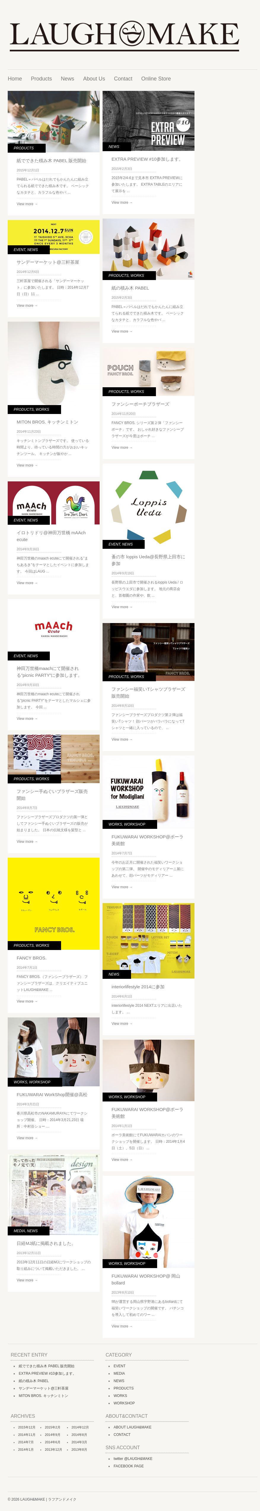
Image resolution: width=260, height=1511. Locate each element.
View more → (27, 204)
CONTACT (122, 1435)
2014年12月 (80, 1427)
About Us (94, 79)
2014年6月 (52, 1442)
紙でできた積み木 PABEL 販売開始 (51, 160)
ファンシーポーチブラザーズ (140, 404)
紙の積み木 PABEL (130, 287)
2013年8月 (79, 1449)
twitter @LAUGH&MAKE (133, 1459)
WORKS (137, 276)
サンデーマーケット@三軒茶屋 (48, 262)
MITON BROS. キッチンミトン (47, 421)
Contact (123, 79)
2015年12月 (27, 1427)
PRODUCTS (24, 148)
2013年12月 (53, 1449)
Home (15, 79)
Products (41, 79)
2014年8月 (79, 1434)
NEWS (114, 147)
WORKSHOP (134, 824)
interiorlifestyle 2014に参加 (137, 986)
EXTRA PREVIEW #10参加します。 (147, 159)
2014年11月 (27, 1434)
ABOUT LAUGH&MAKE (132, 1427)
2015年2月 (52, 1427)
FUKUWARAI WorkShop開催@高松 (52, 1094)
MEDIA (19, 1231)
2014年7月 (26, 1442)
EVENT (19, 250)
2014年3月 (79, 1442)
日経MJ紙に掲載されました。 (46, 1243)
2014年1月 (26, 1449)
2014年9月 (52, 1434)
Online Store (156, 79)
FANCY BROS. (32, 957)
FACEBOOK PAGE (129, 1466)
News (67, 79)
